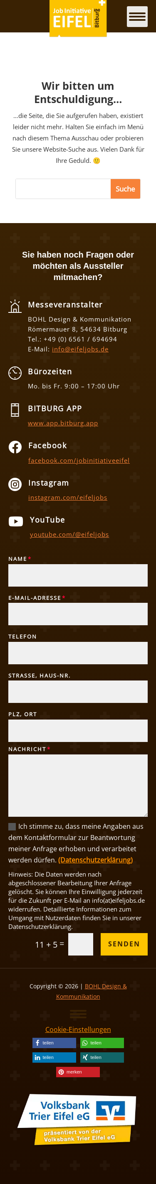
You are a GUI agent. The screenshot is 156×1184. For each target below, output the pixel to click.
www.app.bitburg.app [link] (63, 423)
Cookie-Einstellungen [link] (78, 1029)
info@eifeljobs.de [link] (80, 349)
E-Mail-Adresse (34, 598)
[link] (54, 1043)
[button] (78, 1013)
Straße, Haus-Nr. (39, 676)
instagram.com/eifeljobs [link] (67, 497)
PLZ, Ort (22, 714)
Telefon (22, 637)
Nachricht (27, 749)
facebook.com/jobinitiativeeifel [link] (79, 460)
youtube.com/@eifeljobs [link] (69, 534)
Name (17, 559)
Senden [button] (124, 943)
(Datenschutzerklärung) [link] (95, 860)
